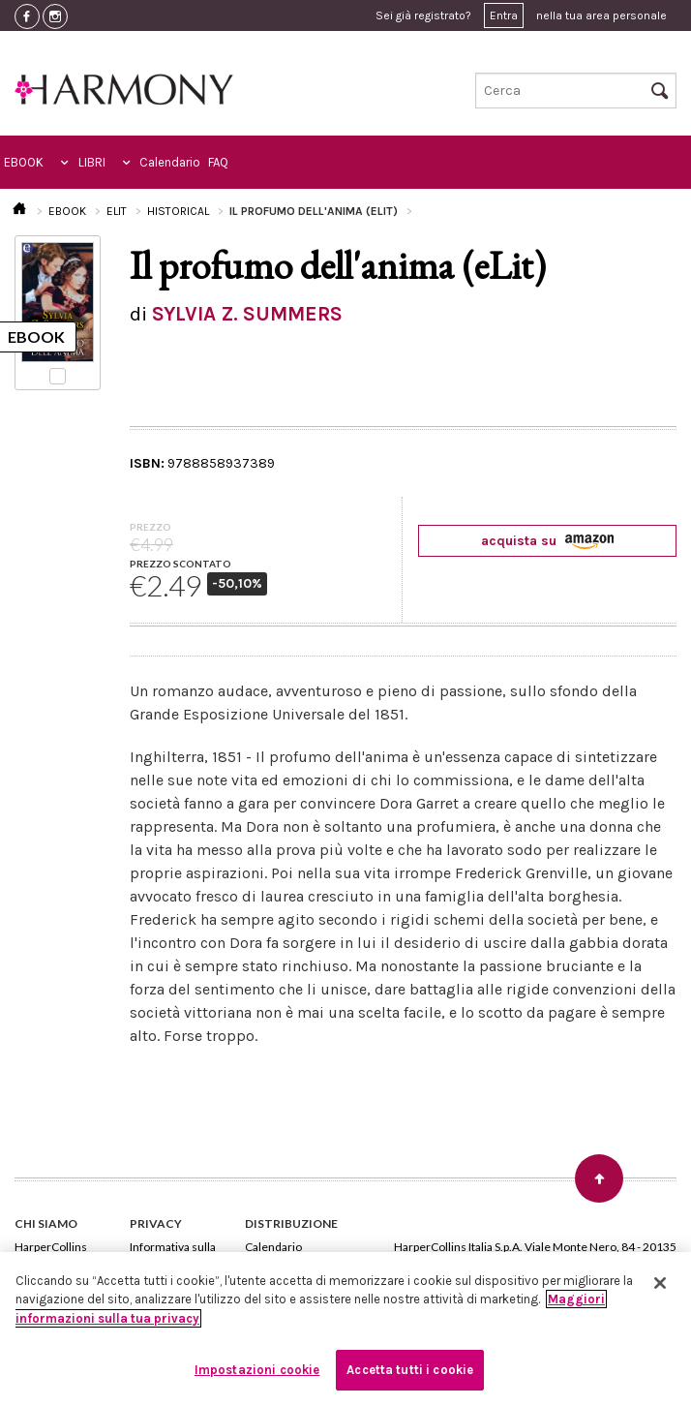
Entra (504, 15)
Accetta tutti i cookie (409, 1369)
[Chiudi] (660, 1283)
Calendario (169, 162)
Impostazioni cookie (257, 1369)
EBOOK (24, 162)
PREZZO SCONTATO (180, 563)
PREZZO (150, 527)
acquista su (547, 541)
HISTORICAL (178, 211)
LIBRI (91, 162)
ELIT (116, 211)
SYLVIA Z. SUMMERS (247, 313)
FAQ (218, 162)
